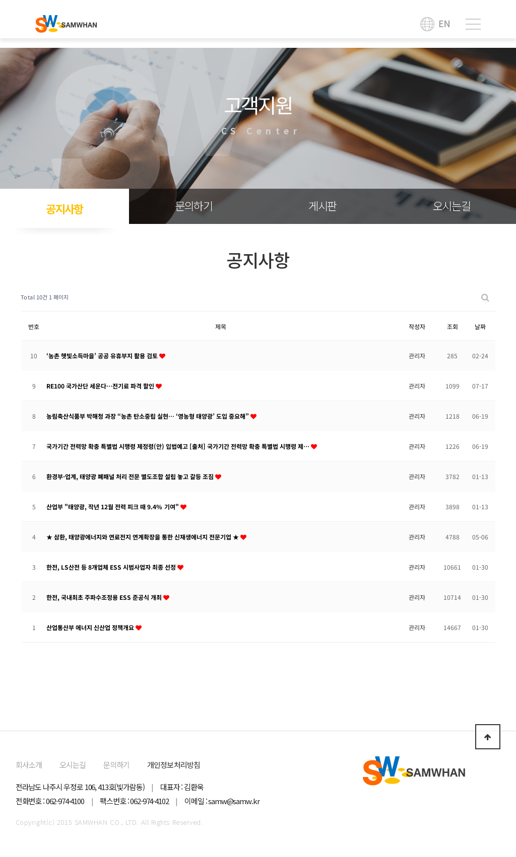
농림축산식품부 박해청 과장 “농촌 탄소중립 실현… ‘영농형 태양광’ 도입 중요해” (148, 415)
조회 (452, 326)
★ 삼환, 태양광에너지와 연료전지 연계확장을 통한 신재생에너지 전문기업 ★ (143, 536)
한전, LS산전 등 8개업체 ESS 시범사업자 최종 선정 (111, 566)
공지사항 (64, 208)
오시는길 (452, 205)
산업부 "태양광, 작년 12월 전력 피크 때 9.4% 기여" (113, 506)
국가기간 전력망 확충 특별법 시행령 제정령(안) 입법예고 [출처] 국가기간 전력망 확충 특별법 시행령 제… (178, 445)
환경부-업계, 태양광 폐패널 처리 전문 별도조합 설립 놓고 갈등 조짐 (130, 476)
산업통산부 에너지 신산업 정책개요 (91, 626)
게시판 (322, 205)
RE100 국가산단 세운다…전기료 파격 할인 (101, 385)
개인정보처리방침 (174, 764)
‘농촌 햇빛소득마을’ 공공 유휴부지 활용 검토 (102, 355)
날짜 (480, 326)
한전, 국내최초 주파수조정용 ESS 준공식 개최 (104, 596)
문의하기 (194, 205)
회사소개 (29, 764)
